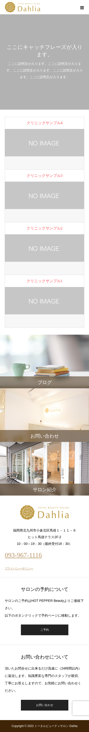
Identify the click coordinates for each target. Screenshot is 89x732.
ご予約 (44, 629)
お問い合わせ (44, 705)
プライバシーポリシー (19, 568)
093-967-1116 (23, 555)
